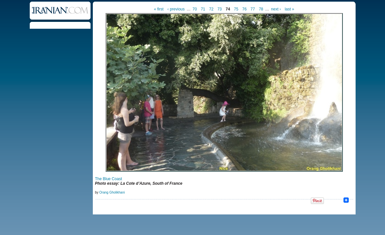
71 (203, 9)
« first (158, 9)
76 (244, 9)
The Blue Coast (108, 179)
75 (236, 9)
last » (289, 9)
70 (194, 9)
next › (276, 9)
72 (211, 9)
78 (261, 9)
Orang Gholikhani (112, 192)
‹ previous (176, 9)
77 (253, 9)
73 (219, 9)
